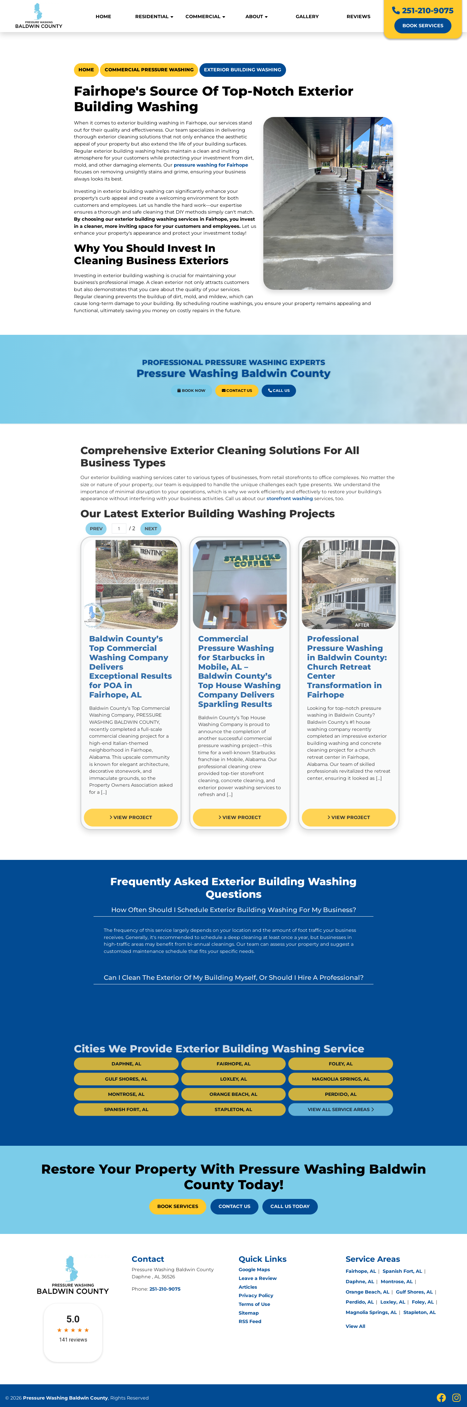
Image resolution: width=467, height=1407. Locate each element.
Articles (248, 1287)
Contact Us (235, 384)
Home (86, 70)
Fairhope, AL (233, 1079)
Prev (111, 529)
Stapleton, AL (233, 1125)
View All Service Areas (341, 1125)
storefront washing (305, 498)
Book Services (422, 26)
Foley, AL (341, 1079)
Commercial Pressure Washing (149, 70)
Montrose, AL (126, 1110)
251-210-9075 (423, 10)
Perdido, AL (340, 1110)
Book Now (216, 384)
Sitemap (249, 1313)
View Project (147, 817)
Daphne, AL (126, 1079)
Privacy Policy (256, 1295)
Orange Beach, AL (233, 1110)
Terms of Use (254, 1304)
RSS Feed (250, 1321)
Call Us (251, 384)
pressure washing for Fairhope (211, 165)
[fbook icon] (442, 1399)
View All (355, 1326)
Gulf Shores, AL (126, 1094)
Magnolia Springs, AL (341, 1094)
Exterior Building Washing (242, 70)
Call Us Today (290, 1206)
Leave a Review (258, 1278)
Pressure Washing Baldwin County (65, 1398)
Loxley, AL (233, 1094)
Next (166, 529)
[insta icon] (456, 1399)
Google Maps (254, 1269)
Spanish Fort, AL (126, 1125)
